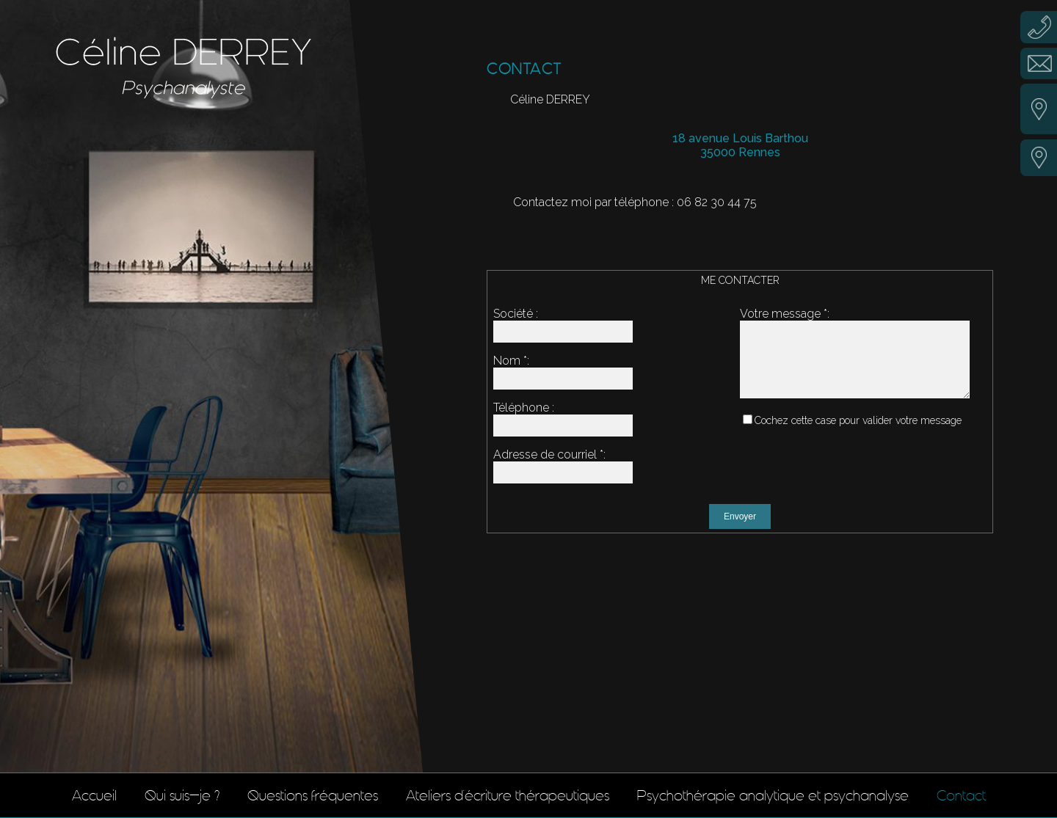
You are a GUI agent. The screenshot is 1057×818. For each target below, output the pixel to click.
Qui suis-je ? (182, 795)
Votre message (780, 314)
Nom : (511, 361)
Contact (961, 795)
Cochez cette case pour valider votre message (858, 433)
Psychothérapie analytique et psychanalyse (773, 795)
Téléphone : (523, 408)
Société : (515, 314)
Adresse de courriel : (549, 454)
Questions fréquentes (312, 795)
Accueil (94, 795)
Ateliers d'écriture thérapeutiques (507, 795)
